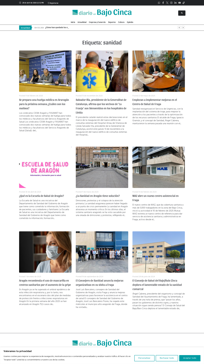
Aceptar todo (189, 358)
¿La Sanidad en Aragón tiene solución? (98, 195)
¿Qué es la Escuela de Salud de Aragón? (41, 195)
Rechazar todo (167, 358)
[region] (102, 355)
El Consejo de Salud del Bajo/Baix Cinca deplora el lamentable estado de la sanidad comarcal (157, 285)
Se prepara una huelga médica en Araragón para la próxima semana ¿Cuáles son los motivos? (44, 104)
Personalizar (144, 358)
